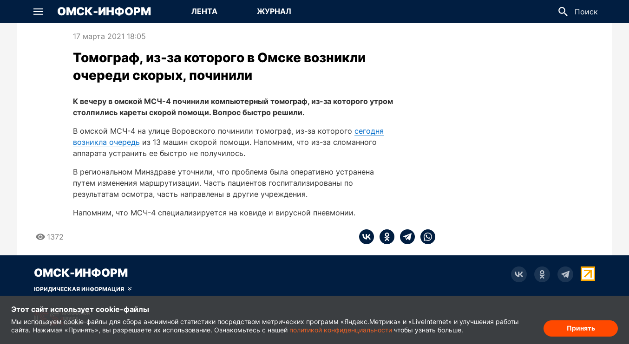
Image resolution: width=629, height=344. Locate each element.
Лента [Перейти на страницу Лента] (204, 11)
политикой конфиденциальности (340, 330)
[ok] (384, 236)
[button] (38, 11)
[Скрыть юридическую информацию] (82, 289)
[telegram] (404, 236)
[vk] (366, 236)
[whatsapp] (425, 236)
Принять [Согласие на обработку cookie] (581, 328)
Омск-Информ (104, 11)
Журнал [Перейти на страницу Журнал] (274, 11)
